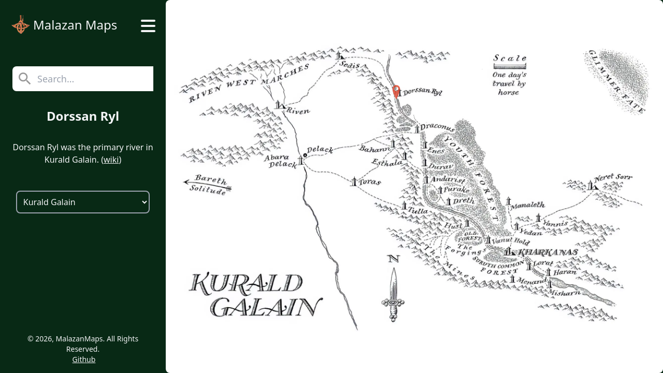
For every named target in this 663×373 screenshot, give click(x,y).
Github (84, 359)
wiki (111, 159)
